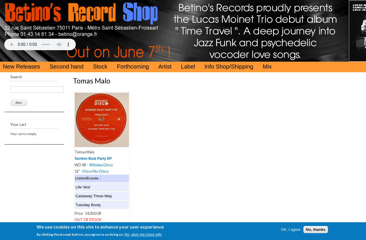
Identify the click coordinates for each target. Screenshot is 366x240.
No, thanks (315, 230)
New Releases (21, 66)
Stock (100, 66)
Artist (165, 66)
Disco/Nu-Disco (95, 171)
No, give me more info (143, 235)
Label (188, 66)
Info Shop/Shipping (228, 66)
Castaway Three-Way (93, 196)
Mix (267, 66)
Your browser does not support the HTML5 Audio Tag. (40, 44)
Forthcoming (133, 66)
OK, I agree (291, 230)
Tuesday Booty (88, 205)
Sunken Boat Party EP (93, 159)
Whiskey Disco (101, 165)
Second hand (66, 66)
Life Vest (82, 187)
